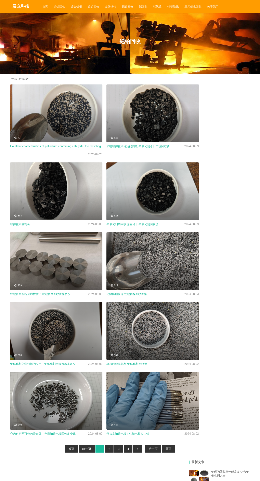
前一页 (77, 421)
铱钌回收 (93, 6)
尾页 (159, 421)
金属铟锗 (110, 6)
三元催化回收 (193, 6)
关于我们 (213, 6)
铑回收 (143, 6)
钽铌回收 (59, 6)
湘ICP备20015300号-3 (43, 468)
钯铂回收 (127, 6)
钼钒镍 (157, 6)
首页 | (20, 448)
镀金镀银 (76, 6)
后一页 (144, 421)
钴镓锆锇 (173, 6)
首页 (45, 6)
